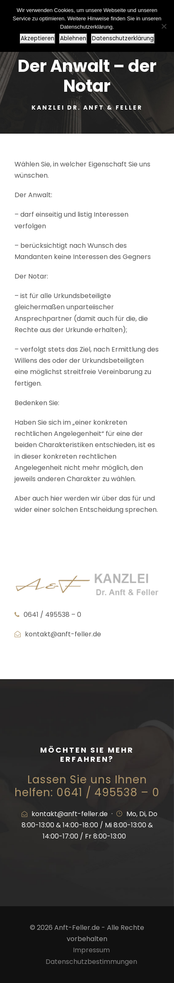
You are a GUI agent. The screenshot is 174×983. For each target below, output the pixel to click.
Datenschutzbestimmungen (91, 961)
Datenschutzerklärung (123, 38)
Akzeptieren (37, 38)
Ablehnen (73, 38)
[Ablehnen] (164, 26)
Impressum (91, 950)
